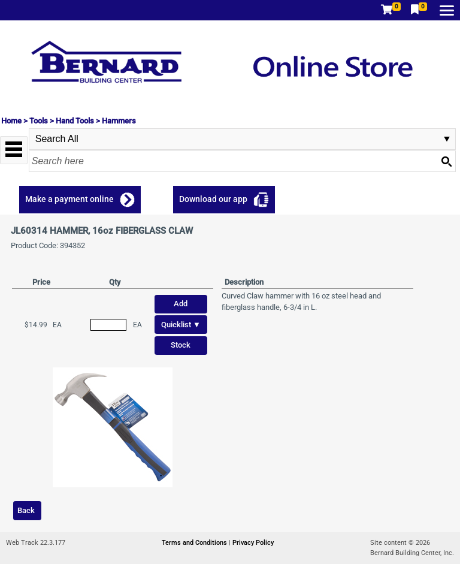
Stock (180, 344)
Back (26, 510)
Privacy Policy (253, 543)
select (446, 139)
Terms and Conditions (195, 543)
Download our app (213, 199)
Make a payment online (69, 199)
